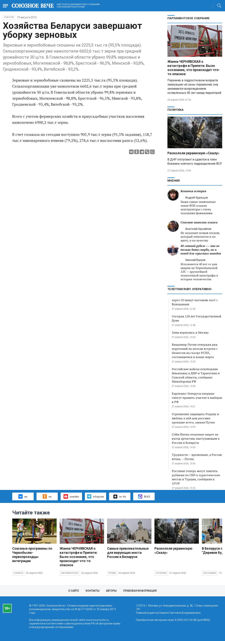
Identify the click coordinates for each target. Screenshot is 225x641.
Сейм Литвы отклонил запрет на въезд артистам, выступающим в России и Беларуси (196, 438)
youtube (71, 496)
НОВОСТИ (9, 17)
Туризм (112, 573)
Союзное (18, 573)
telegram (95, 496)
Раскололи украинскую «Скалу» (193, 153)
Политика (175, 110)
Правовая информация (140, 590)
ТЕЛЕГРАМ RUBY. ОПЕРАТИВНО (189, 289)
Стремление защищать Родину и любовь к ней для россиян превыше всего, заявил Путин (195, 418)
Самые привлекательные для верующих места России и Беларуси (128, 552)
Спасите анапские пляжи (199, 222)
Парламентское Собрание (188, 18)
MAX (144, 496)
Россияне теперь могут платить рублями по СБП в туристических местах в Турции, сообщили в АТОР (196, 477)
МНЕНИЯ (173, 180)
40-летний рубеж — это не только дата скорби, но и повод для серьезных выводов (201, 249)
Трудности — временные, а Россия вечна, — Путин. (197, 457)
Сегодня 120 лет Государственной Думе (196, 318)
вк (22, 496)
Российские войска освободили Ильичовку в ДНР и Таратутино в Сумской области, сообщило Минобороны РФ (196, 375)
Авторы (111, 590)
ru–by (119, 496)
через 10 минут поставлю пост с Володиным (195, 302)
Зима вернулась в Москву (190, 332)
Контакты (93, 590)
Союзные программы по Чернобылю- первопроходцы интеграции (32, 554)
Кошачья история (193, 191)
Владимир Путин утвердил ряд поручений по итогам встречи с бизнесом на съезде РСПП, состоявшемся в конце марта (195, 350)
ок (47, 496)
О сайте (73, 590)
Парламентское (70, 573)
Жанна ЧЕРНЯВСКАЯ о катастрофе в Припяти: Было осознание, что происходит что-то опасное (193, 68)
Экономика (209, 573)
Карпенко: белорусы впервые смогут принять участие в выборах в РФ (197, 397)
